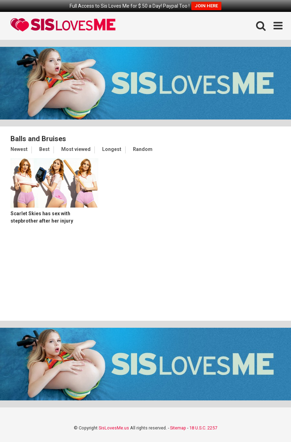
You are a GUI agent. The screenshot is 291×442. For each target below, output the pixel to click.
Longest (111, 149)
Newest (19, 149)
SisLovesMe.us (114, 427)
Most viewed (76, 149)
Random (142, 149)
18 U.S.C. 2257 (203, 427)
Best (44, 149)
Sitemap (178, 427)
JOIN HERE (206, 5)
